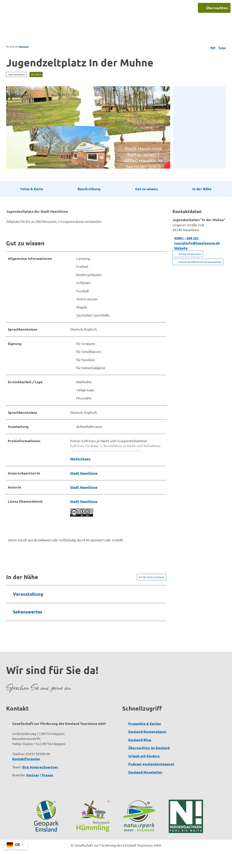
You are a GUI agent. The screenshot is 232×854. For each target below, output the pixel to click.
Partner (32, 767)
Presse (47, 767)
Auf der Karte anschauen (152, 569)
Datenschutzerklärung (102, 848)
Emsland (23, 46)
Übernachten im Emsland (149, 740)
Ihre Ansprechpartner (40, 759)
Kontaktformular (26, 751)
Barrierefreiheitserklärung (145, 848)
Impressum (72, 848)
